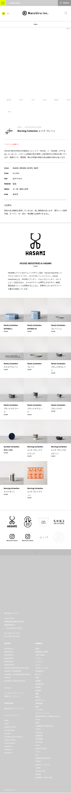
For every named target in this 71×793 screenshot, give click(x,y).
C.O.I (37, 752)
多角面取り (39, 671)
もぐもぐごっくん (42, 713)
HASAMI (19, 127)
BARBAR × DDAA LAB (43, 777)
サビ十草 (39, 710)
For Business (9, 730)
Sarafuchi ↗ (9, 746)
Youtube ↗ (8, 749)
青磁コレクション (11, 696)
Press (6, 724)
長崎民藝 (39, 703)
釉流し (38, 697)
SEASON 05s (9, 665)
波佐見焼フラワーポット (14, 708)
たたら (38, 665)
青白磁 (38, 774)
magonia (39, 732)
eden (37, 745)
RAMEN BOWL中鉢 (42, 758)
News (6, 721)
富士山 (38, 674)
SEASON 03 (8, 655)
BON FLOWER (41, 749)
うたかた (39, 661)
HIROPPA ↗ (9, 753)
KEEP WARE (40, 655)
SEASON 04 (8, 658)
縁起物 (38, 690)
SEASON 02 (8, 652)
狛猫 (37, 678)
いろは (38, 658)
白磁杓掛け (39, 684)
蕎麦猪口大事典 (41, 652)
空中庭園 (39, 739)
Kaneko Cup (40, 771)
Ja (3, 13)
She (36, 755)
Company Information (13, 737)
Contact (7, 733)
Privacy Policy (10, 740)
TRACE (38, 761)
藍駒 (37, 694)
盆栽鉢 (38, 687)
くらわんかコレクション (14, 693)
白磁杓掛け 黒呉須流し (44, 726)
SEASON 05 (8, 661)
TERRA (38, 729)
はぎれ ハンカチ (41, 668)
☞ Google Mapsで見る (13, 628)
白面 (37, 723)
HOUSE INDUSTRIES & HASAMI (33, 127)
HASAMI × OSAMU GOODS (14, 681)
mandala (38, 742)
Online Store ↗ (10, 743)
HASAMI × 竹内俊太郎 (12, 671)
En (8, 13)
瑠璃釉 (38, 681)
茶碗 (37, 649)
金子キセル (39, 700)
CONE (37, 768)
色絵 (37, 707)
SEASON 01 (8, 649)
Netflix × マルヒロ (42, 765)
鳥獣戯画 (39, 736)
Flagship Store (10, 727)
